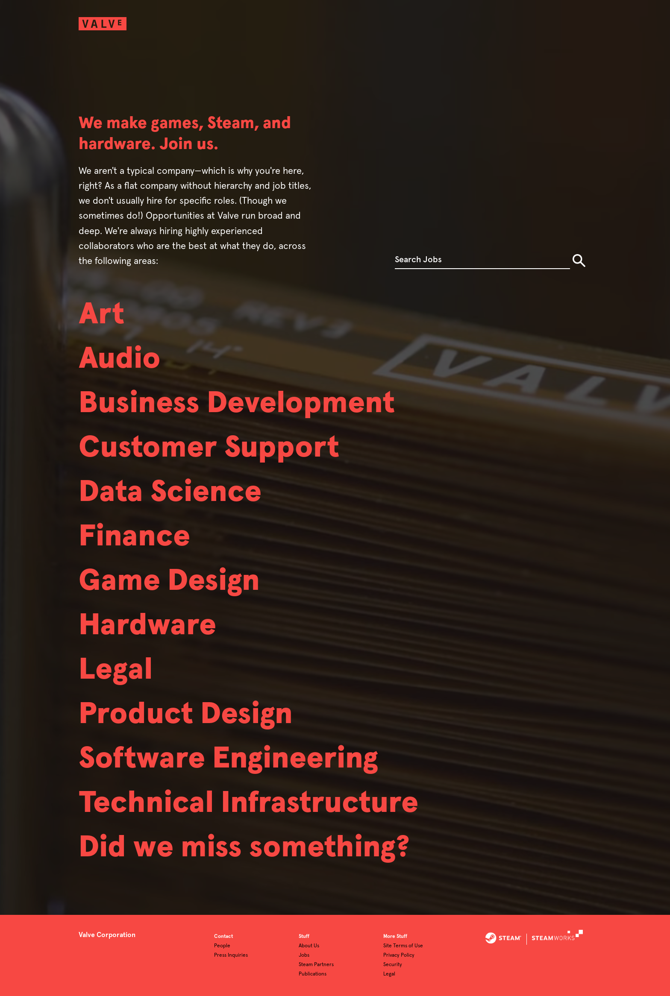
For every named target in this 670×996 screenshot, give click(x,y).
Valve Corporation (107, 935)
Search (579, 260)
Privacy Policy (398, 955)
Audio (120, 359)
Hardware (147, 626)
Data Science (170, 492)
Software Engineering (228, 759)
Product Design (186, 714)
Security (392, 964)
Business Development (237, 404)
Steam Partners (316, 964)
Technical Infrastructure (248, 803)
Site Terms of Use (403, 946)
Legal (116, 670)
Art (101, 315)
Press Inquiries (231, 955)
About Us (309, 946)
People (222, 946)
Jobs (304, 955)
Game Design (169, 581)
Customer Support (209, 448)
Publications (312, 974)
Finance (134, 537)
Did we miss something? (244, 848)
